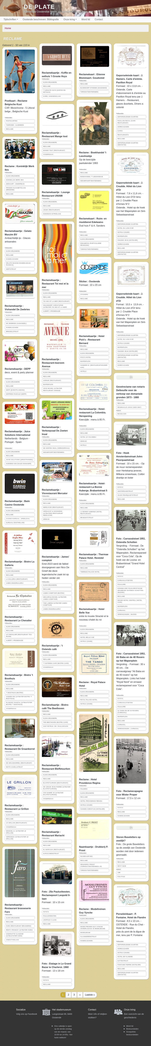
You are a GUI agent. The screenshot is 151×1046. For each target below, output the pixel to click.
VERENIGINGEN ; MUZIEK (127, 614)
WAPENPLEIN (48, 384)
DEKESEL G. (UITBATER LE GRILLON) (16, 832)
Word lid (85, 19)
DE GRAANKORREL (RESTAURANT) (19, 763)
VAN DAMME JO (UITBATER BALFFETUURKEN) (53, 793)
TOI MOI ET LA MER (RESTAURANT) (56, 301)
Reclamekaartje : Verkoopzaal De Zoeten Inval (55, 430)
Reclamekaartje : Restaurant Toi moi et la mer (55, 283)
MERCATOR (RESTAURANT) (53, 507)
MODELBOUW (85, 932)
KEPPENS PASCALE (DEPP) (16, 394)
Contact (99, 19)
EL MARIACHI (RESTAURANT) (54, 849)
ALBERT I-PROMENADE (14, 640)
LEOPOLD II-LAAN (49, 920)
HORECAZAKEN (123, 127)
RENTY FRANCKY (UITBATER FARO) (19, 930)
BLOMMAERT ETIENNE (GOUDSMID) (93, 88)
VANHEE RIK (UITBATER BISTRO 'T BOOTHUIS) (19, 697)
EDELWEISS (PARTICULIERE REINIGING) (90, 244)
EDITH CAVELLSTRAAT (14, 767)
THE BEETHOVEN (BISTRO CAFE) (55, 722)
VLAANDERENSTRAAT (88, 936)
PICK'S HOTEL (85, 357)
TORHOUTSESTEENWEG (89, 92)
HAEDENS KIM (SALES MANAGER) (18, 463)
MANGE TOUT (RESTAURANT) (54, 150)
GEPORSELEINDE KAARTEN (128, 117)
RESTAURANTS (123, 135)
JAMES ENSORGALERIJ (14, 583)
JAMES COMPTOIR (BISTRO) (53, 593)
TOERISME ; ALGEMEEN (15, 125)
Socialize (21, 1009)
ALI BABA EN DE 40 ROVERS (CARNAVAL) (128, 711)
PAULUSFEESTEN (49, 916)
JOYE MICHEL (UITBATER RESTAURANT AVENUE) (52, 389)
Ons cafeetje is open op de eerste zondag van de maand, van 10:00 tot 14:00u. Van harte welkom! (63, 1032)
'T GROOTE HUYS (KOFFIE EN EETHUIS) (54, 91)
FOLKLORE (122, 584)
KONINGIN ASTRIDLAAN (52, 214)
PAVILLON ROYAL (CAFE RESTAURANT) (127, 121)
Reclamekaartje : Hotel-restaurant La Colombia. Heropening (92, 412)
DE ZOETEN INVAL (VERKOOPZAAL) (56, 448)
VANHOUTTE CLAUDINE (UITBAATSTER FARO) (15, 935)
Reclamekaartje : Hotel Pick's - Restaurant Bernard (91, 339)
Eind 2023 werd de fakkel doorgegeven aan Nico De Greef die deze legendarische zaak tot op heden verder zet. (55, 571)
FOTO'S (46, 912)
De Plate (39, 7)
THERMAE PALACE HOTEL (90, 572)
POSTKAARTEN (11, 121)
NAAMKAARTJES (86, 856)
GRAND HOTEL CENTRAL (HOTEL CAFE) (130, 601)
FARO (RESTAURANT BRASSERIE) (18, 926)
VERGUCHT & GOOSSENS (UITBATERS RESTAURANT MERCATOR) (53, 513)
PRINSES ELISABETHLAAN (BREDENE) (16, 189)
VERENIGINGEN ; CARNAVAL (128, 728)
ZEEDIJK (46, 519)
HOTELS (83, 371)
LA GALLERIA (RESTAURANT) (17, 579)
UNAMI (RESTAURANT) (51, 210)
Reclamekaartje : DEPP (18, 369)
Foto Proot (121, 876)
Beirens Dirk (122, 414)
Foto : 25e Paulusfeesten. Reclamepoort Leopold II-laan (56, 895)
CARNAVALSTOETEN (125, 580)
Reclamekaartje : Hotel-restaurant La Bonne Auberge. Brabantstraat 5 (93, 487)
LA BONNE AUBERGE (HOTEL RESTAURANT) (91, 512)
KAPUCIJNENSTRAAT (51, 853)
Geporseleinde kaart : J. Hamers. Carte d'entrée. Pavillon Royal (129, 79)
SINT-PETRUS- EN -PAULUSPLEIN (55, 726)
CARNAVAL (121, 610)
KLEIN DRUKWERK (13, 176)
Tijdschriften (10, 19)
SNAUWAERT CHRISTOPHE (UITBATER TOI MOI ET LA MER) (55, 306)
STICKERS (84, 294)
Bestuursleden (132, 1029)
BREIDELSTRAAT (12, 331)
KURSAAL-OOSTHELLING (15, 522)
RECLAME (9, 129)
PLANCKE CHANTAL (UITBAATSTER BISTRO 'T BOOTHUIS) (19, 703)
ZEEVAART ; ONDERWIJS (15, 184)
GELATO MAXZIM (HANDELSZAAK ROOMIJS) (18, 264)
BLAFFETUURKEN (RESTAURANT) (55, 783)
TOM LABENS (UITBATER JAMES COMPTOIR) (55, 604)
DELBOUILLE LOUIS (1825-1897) (129, 407)
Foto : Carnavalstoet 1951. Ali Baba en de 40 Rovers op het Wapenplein (131, 657)
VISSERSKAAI (11, 708)
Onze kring (69, 19)
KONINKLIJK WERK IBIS (15, 180)
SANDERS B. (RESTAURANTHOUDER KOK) (93, 366)
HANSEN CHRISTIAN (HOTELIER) (92, 809)
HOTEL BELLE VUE (87, 637)
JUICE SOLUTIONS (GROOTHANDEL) (19, 459)
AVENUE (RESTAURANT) (52, 380)
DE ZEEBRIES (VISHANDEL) (16, 323)
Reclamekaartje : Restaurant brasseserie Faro (18, 908)
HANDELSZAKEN (12, 259)
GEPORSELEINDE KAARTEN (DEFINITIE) (128, 144)
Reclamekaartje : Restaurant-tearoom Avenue (53, 363)
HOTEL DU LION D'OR (126, 228)
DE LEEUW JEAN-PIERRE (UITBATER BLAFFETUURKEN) (56, 788)
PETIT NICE (122, 866)
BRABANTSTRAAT (86, 517)
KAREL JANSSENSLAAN (52, 96)
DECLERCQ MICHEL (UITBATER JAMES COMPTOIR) (54, 598)
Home (8, 28)
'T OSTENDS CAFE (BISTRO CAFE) (56, 663)
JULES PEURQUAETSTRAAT (128, 495)
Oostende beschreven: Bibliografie (41, 19)
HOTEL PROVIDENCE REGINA (91, 801)
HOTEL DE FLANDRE (125, 956)
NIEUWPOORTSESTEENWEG (53, 452)
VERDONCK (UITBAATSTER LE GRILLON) (17, 838)
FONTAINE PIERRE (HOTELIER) (129, 964)
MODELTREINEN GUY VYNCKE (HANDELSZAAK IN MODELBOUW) (92, 927)
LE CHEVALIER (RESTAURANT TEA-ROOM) (19, 635)
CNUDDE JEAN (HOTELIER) (128, 240)
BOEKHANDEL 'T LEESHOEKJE (91, 176)
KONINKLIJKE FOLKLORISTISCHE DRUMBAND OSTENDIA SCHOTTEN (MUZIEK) (130, 590)
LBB (119, 872)
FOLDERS (84, 789)
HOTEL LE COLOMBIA (88, 437)
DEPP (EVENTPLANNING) (15, 390)
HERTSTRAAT (11, 269)
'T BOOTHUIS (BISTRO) (14, 692)
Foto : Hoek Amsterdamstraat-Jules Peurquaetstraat (129, 456)
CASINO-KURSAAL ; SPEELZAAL (18, 518)
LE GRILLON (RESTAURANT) (16, 823)
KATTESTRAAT (123, 961)
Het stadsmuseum (61, 1009)
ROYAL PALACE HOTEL (88, 699)
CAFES (120, 131)
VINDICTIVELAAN (12, 940)
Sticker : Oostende (89, 281)
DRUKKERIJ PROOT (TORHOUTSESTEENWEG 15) (91, 865)
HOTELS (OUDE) (86, 641)
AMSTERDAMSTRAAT (125, 491)
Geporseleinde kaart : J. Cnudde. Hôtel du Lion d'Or (129, 186)
